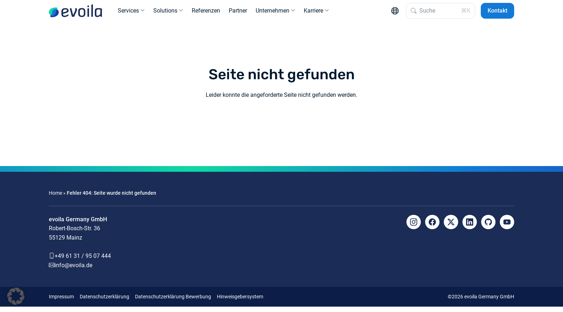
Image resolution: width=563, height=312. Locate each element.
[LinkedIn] (469, 227)
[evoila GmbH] (75, 13)
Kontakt (497, 13)
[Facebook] (432, 227)
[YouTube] (507, 227)
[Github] (488, 227)
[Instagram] (413, 227)
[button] (16, 296)
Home (55, 199)
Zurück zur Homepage (281, 126)
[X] (451, 227)
